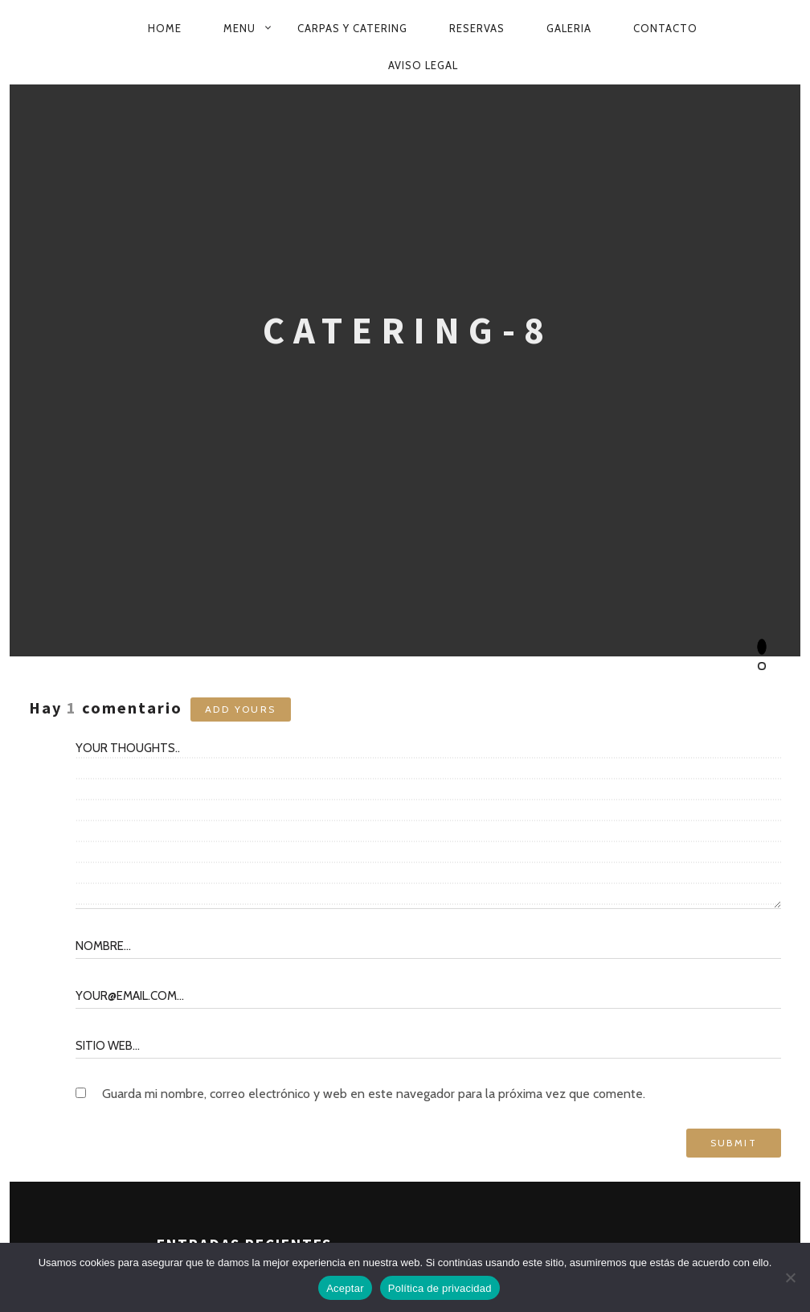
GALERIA (568, 28)
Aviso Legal (423, 65)
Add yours (240, 709)
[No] (790, 1277)
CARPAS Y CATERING (352, 28)
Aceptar (345, 1288)
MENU (239, 28)
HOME (165, 28)
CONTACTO (665, 28)
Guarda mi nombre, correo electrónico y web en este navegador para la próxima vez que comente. (373, 1093)
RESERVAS (477, 28)
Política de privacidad (440, 1288)
